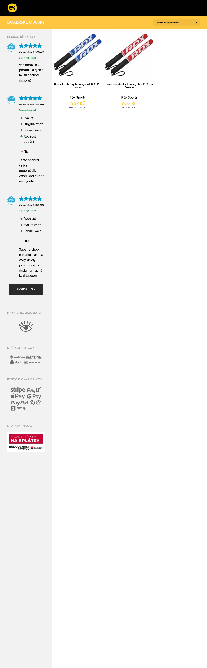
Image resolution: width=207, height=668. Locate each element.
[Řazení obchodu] (176, 22)
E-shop (34, 3)
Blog (161, 3)
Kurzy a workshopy (109, 3)
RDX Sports (77, 97)
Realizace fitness (67, 3)
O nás (142, 3)
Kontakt (35, 11)
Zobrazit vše (26, 289)
